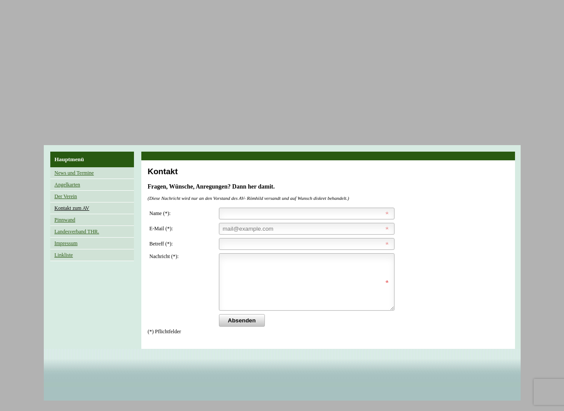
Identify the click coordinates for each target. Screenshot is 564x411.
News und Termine (74, 173)
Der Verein (66, 196)
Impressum (66, 243)
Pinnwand (65, 220)
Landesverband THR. (77, 232)
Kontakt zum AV (72, 208)
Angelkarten (67, 185)
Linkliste (64, 255)
